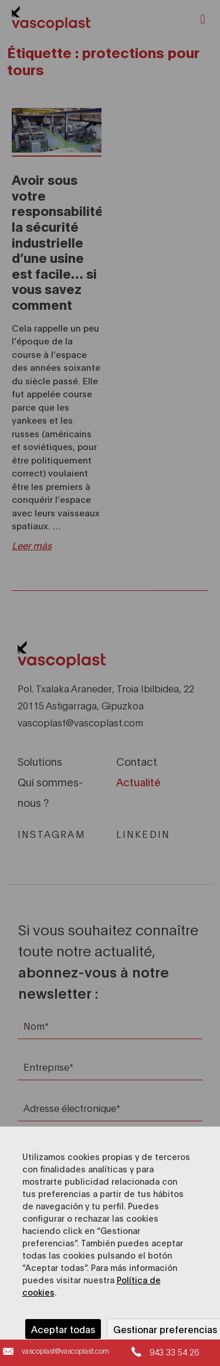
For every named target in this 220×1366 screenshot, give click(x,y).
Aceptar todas (63, 1329)
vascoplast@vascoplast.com (65, 1350)
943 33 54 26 (174, 1351)
